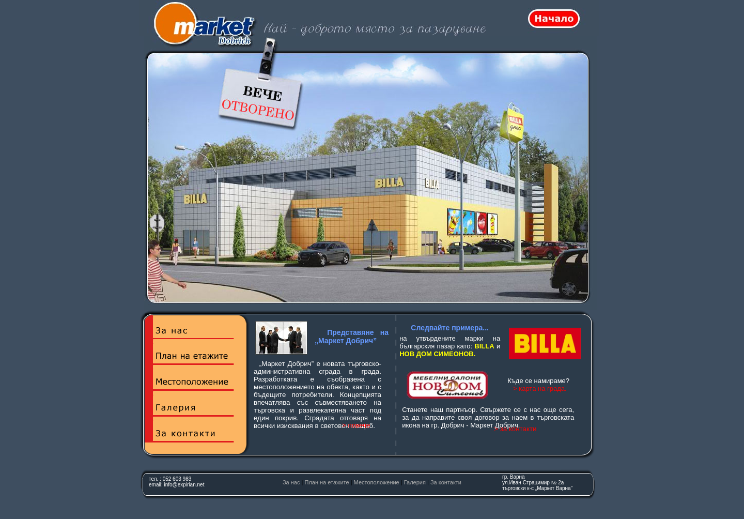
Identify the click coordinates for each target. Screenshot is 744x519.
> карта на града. (540, 388)
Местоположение (376, 482)
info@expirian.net (184, 484)
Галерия (415, 482)
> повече (356, 425)
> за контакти (515, 429)
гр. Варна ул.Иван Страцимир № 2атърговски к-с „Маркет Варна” (537, 482)
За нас (291, 482)
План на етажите (326, 482)
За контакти (445, 482)
